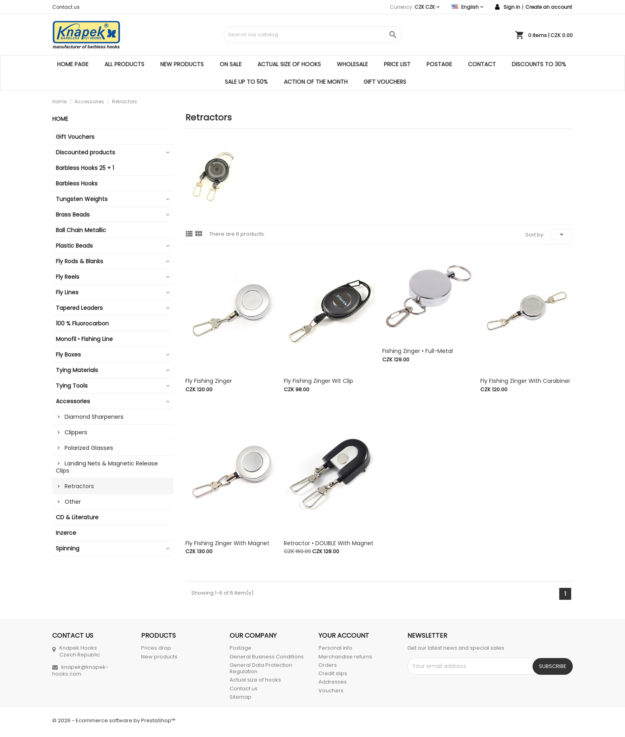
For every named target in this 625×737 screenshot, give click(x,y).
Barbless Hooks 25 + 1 (85, 168)
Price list (397, 64)
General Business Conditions (267, 656)
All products (124, 64)
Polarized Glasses (89, 448)
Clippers (76, 432)
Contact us (66, 7)
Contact (482, 64)
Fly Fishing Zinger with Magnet (227, 543)
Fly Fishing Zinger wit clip (318, 381)
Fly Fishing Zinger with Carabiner (525, 381)
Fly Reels (67, 277)
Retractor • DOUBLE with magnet (328, 543)
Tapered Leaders (79, 308)
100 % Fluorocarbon (82, 323)
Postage (439, 64)
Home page (72, 64)
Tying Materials (77, 370)
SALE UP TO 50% (246, 82)
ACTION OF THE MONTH (316, 82)
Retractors (79, 486)
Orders (327, 665)
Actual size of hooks (289, 64)
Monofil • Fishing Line (84, 339)
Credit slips (332, 673)
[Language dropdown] (467, 7)
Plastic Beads (74, 246)
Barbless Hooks (77, 183)
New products (182, 64)
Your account (343, 635)
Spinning (67, 548)
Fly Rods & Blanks (79, 261)
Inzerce (66, 533)
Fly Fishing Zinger (208, 381)
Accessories (73, 401)
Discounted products (85, 152)
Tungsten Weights (82, 199)
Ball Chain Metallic (81, 230)
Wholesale (352, 64)
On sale (231, 64)
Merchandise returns (345, 656)
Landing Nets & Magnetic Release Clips (107, 467)
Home (60, 119)
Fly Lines (67, 292)
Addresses (332, 682)
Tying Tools (72, 386)
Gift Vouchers (385, 82)
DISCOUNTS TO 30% (539, 64)
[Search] (312, 34)
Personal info (335, 648)
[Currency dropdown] (427, 7)
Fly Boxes (68, 355)
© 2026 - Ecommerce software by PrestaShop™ (113, 720)
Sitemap (241, 697)
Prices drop (156, 648)
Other (73, 502)
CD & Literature (77, 517)
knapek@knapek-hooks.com (80, 670)
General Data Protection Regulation (261, 668)
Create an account (548, 7)
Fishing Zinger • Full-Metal (417, 351)
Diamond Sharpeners (94, 417)
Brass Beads (73, 215)
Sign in (511, 7)
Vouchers (331, 690)
